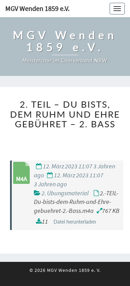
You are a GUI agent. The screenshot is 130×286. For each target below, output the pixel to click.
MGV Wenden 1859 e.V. (37, 8)
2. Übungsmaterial (65, 193)
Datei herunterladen (75, 222)
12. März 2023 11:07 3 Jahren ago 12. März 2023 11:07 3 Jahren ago (74, 175)
